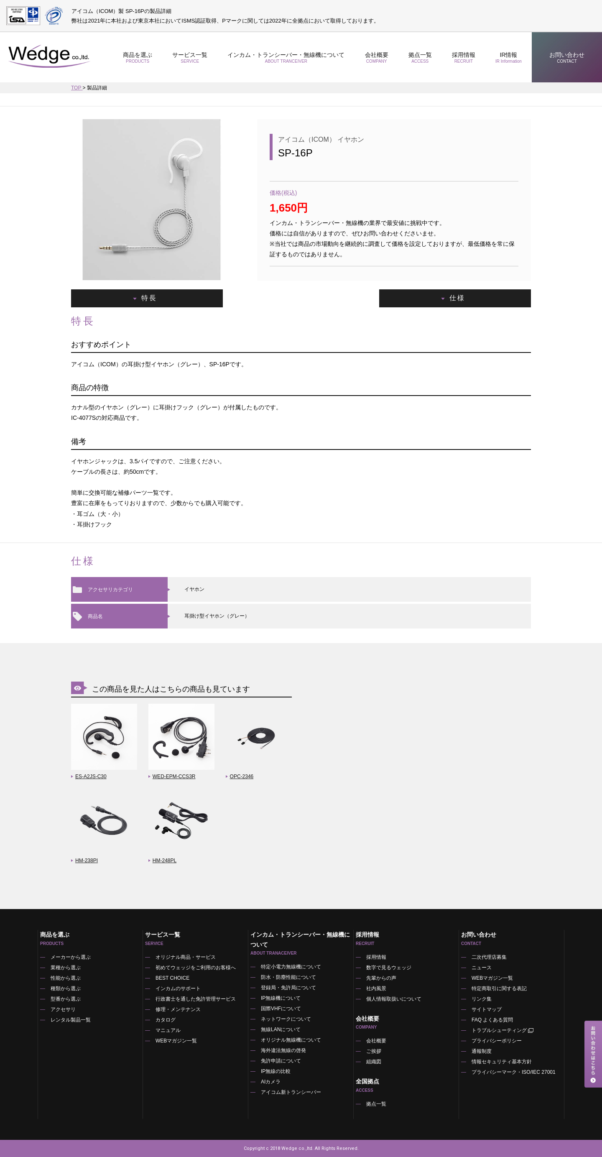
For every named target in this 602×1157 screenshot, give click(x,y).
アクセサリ (63, 1009)
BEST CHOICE (172, 978)
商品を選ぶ (137, 57)
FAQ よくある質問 (492, 1020)
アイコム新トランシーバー (291, 1092)
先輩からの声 (381, 978)
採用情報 (463, 57)
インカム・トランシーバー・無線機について (286, 57)
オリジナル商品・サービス (186, 957)
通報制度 (482, 1051)
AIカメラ (271, 1082)
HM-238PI (86, 860)
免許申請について (281, 1061)
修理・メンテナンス (178, 1009)
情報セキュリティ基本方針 (502, 1062)
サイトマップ (487, 1009)
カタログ (166, 1020)
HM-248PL (164, 860)
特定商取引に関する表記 (499, 988)
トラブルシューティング (503, 1030)
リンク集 (482, 999)
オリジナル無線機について (291, 1040)
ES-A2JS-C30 (91, 776)
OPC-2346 (242, 776)
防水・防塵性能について (288, 977)
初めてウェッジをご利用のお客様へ (196, 968)
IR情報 (508, 57)
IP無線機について (281, 998)
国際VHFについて (281, 1008)
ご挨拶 (373, 1051)
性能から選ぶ (66, 978)
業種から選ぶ (66, 968)
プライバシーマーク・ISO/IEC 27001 (514, 1072)
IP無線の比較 (276, 1071)
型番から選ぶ (66, 999)
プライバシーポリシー (497, 1041)
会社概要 (376, 57)
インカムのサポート (178, 988)
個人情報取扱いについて (393, 999)
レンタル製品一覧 (71, 1020)
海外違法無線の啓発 (283, 1050)
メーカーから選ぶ (71, 957)
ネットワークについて (286, 1019)
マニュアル (168, 1030)
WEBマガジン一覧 (176, 1041)
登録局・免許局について (288, 988)
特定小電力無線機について (291, 967)
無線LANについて (281, 1029)
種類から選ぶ (66, 988)
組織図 (373, 1062)
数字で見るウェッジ (388, 968)
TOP (77, 88)
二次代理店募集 (489, 957)
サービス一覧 (189, 57)
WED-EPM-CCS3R (174, 776)
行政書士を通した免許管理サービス (196, 999)
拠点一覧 (420, 57)
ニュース (482, 968)
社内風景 (376, 988)
